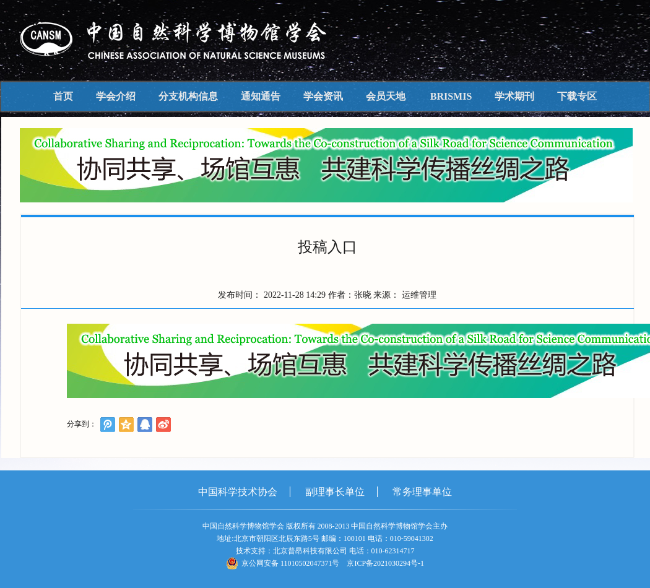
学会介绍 (116, 96)
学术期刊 (514, 96)
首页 (63, 96)
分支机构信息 (188, 96)
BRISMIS (451, 96)
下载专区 (577, 96)
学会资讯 (323, 96)
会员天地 (385, 96)
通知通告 (260, 96)
